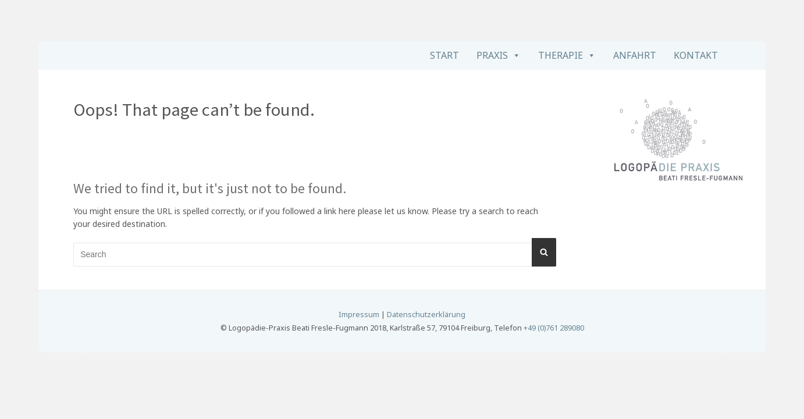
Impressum (359, 314)
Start (444, 55)
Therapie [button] (560, 55)
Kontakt (696, 55)
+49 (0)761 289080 (554, 328)
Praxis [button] (492, 55)
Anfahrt (634, 55)
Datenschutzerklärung (426, 314)
